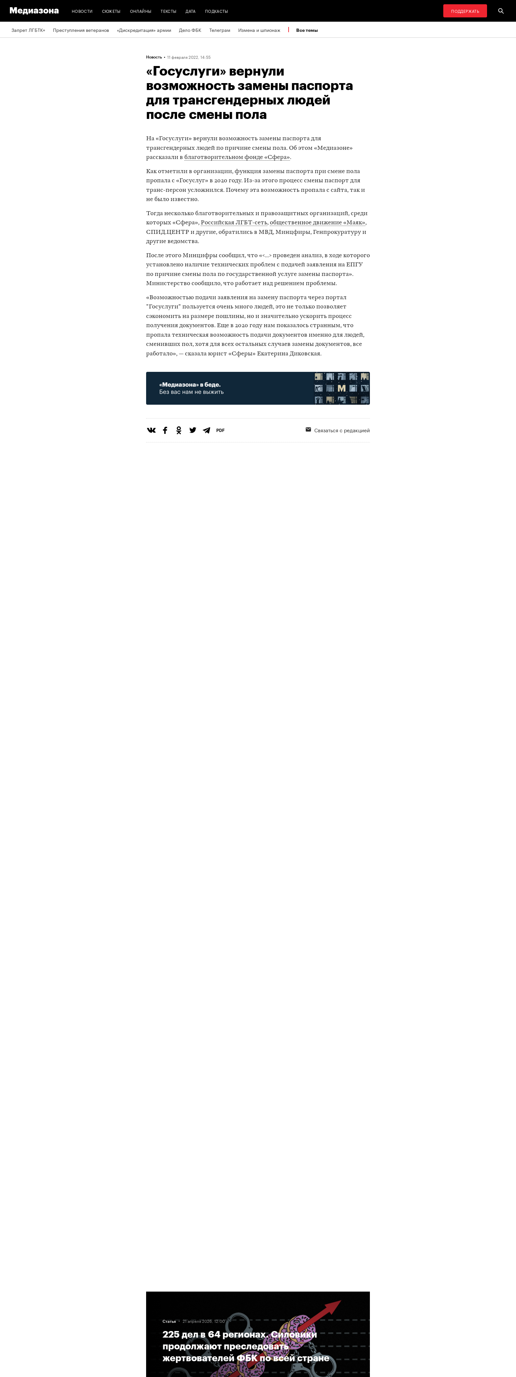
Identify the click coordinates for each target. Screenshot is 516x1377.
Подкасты (216, 11)
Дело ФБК (190, 29)
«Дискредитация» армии (144, 29)
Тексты (168, 11)
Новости (82, 11)
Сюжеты (111, 11)
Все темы (307, 30)
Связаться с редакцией (338, 430)
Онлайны (141, 11)
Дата (190, 11)
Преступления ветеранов (81, 29)
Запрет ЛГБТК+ (28, 29)
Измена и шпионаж (259, 29)
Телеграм (219, 29)
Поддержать (465, 11)
